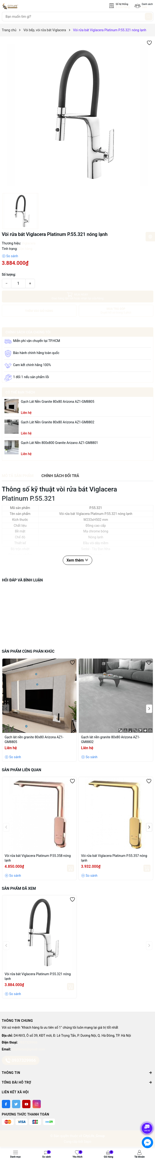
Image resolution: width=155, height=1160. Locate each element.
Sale (144, 7)
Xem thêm (77, 560)
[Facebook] (6, 1104)
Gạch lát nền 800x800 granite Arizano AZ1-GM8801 (59, 443)
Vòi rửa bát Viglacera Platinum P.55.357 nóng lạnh (114, 858)
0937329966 (28, 1042)
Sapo (87, 1141)
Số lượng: (9, 274)
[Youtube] (26, 1104)
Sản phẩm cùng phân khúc (28, 651)
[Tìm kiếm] (148, 16)
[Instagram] (37, 1104)
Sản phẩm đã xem (19, 888)
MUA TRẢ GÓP (116, 310)
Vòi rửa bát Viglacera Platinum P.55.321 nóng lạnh (38, 976)
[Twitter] (16, 1104)
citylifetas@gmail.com (28, 1049)
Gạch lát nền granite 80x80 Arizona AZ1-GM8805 (57, 401)
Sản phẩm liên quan (21, 770)
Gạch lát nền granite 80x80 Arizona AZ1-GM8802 (57, 422)
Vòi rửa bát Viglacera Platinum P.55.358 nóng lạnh (38, 858)
